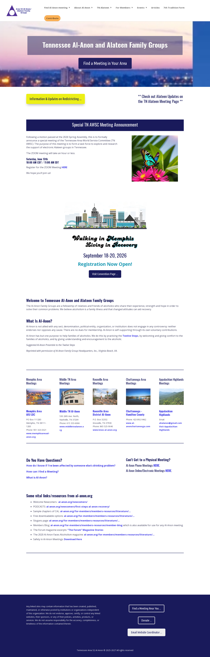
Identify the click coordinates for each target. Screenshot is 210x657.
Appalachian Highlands (166, 412)
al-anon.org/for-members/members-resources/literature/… (95, 511)
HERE (64, 167)
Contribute (52, 18)
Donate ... (146, 620)
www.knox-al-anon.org (105, 429)
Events (141, 8)
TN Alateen (103, 8)
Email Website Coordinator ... (146, 632)
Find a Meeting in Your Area (105, 68)
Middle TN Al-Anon (70, 411)
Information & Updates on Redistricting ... (56, 99)
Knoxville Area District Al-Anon (102, 412)
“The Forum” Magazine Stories (85, 530)
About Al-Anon (82, 8)
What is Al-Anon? (36, 477)
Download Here (73, 539)
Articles (155, 8)
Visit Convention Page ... (105, 274)
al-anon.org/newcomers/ (73, 502)
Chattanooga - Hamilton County (135, 412)
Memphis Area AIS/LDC (34, 412)
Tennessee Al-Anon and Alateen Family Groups (105, 50)
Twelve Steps (130, 335)
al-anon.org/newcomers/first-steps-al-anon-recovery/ (78, 506)
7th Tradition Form (173, 8)
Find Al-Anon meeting (56, 8)
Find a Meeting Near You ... (146, 608)
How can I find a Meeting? (42, 471)
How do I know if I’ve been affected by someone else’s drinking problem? (70, 465)
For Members (123, 8)
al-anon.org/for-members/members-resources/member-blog (86, 525)
